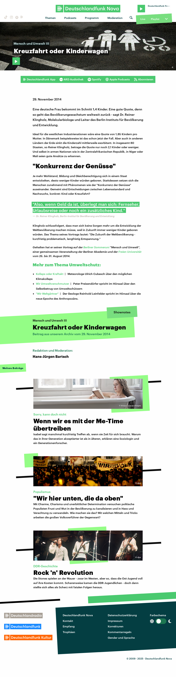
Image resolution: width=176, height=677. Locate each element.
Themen (50, 17)
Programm (92, 17)
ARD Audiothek (71, 79)
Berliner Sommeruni (96, 247)
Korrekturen (115, 626)
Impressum (115, 620)
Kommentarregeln (119, 632)
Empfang (69, 626)
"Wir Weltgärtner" (47, 293)
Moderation (115, 17)
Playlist (155, 19)
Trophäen (69, 632)
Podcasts (70, 17)
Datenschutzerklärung (122, 615)
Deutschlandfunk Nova (78, 615)
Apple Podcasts (117, 79)
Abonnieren (143, 79)
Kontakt (68, 620)
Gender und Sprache (121, 637)
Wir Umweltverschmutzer (52, 283)
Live (142, 19)
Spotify (94, 79)
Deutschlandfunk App (39, 79)
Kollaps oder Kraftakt (49, 273)
